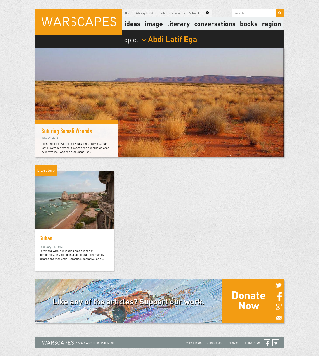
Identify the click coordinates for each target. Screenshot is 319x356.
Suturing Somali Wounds (67, 132)
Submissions (177, 13)
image (154, 24)
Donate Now (248, 300)
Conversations (215, 24)
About (128, 13)
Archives (232, 342)
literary (178, 24)
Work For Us (193, 342)
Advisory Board (144, 13)
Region (271, 24)
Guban (45, 239)
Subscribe (195, 13)
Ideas (132, 24)
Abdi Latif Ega (169, 39)
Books (249, 24)
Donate (161, 13)
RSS (207, 13)
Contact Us (214, 342)
